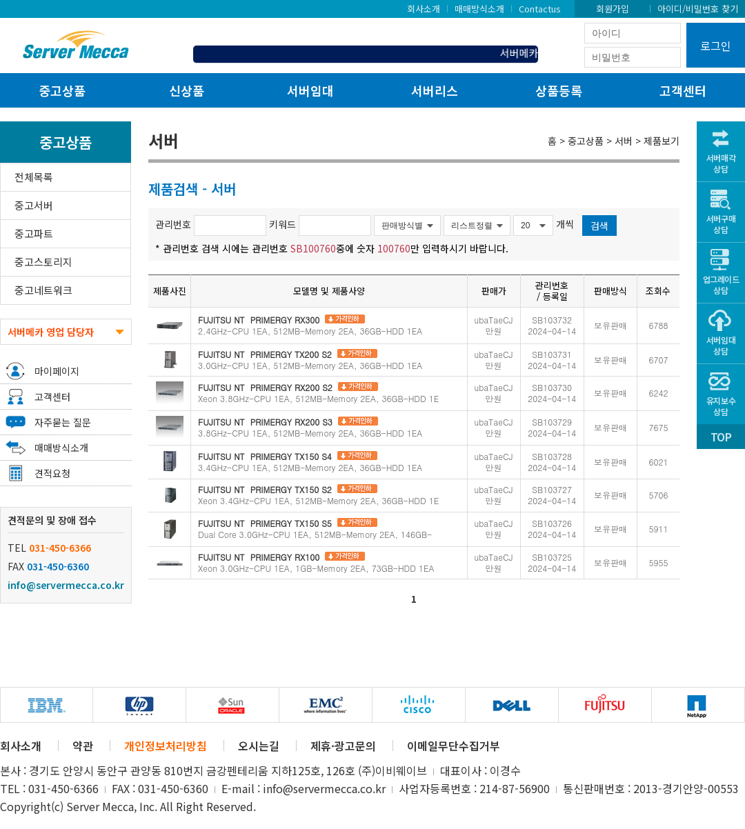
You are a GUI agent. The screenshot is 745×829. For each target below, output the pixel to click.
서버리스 (434, 90)
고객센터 (682, 90)
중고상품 (62, 90)
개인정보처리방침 (165, 745)
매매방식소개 (479, 8)
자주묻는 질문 (62, 422)
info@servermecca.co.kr (66, 585)
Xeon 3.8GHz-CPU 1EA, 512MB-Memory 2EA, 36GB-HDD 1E (318, 392)
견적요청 (52, 473)
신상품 (186, 90)
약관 (82, 745)
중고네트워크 (43, 290)
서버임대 (310, 90)
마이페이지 (56, 371)
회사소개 (423, 8)
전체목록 (33, 177)
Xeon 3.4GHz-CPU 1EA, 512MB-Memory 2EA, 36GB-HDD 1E (318, 494)
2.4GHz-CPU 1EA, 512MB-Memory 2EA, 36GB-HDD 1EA (310, 325)
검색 (599, 225)
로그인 (715, 45)
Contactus (540, 8)
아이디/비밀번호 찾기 (697, 8)
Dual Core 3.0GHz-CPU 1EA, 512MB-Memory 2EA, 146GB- (315, 528)
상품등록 (558, 90)
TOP (721, 436)
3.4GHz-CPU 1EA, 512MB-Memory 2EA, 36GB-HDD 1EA (310, 461)
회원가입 (612, 8)
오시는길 (258, 745)
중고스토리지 (43, 261)
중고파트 (33, 233)
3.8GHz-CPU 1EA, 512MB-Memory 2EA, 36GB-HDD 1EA (310, 427)
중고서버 (33, 205)
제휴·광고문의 (343, 745)
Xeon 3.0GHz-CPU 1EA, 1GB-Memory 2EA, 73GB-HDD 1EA (316, 562)
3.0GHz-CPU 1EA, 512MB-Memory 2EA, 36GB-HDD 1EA (310, 359)
